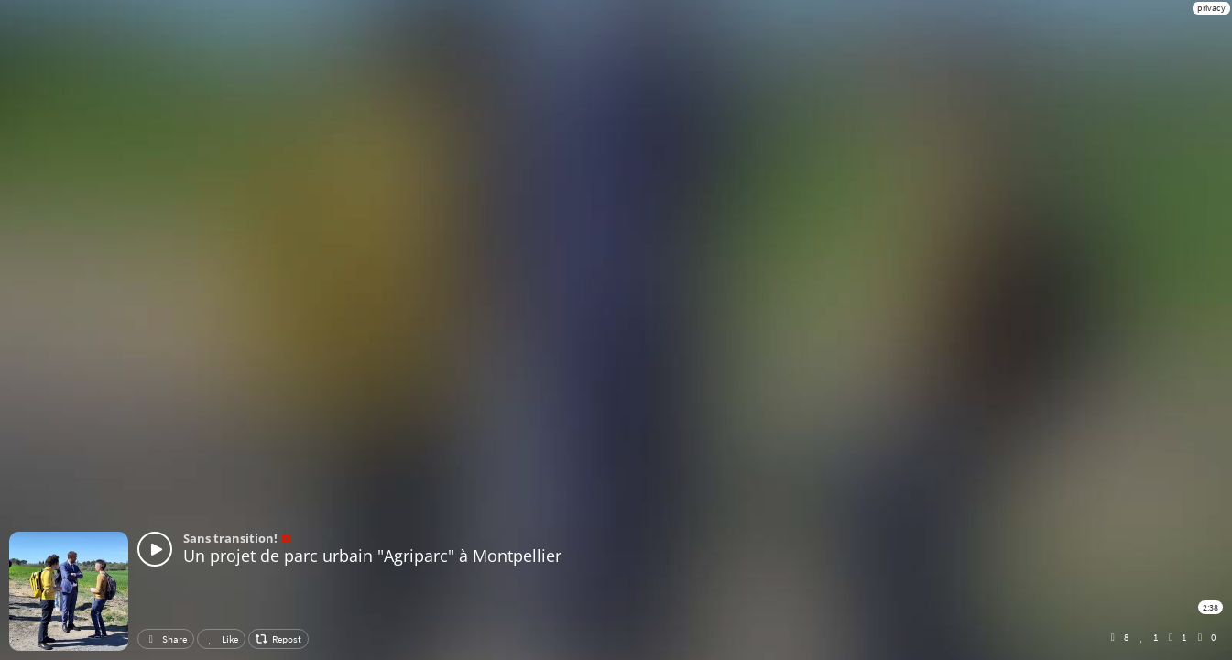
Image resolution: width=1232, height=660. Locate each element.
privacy (1211, 8)
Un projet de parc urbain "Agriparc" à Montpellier (372, 555)
